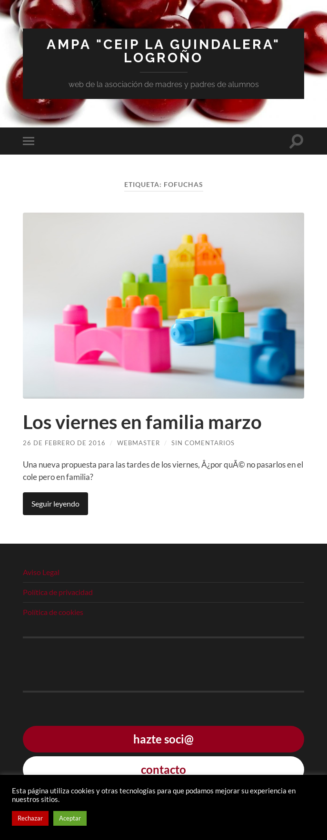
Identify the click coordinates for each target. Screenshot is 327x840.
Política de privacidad (58, 591)
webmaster (138, 443)
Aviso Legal (41, 571)
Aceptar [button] (70, 818)
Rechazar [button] (30, 818)
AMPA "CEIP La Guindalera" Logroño (163, 51)
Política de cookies (53, 611)
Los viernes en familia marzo (142, 421)
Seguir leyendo (55, 503)
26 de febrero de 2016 (64, 443)
